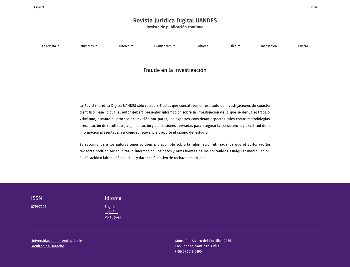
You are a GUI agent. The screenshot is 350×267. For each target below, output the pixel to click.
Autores (124, 46)
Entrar (313, 7)
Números (88, 46)
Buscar (303, 46)
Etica (233, 46)
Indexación (269, 46)
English (110, 206)
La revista (49, 46)
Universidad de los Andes (51, 241)
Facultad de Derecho (47, 246)
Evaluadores (163, 46)
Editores (202, 46)
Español (42, 7)
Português (113, 217)
